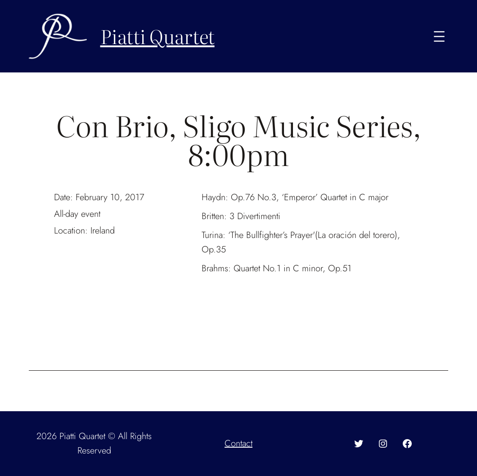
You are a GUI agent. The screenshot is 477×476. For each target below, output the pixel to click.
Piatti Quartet (157, 36)
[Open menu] (439, 36)
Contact (238, 443)
